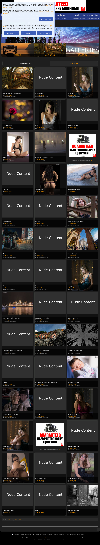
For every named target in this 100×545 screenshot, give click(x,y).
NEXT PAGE (18, 520)
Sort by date (74, 63)
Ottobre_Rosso (8, 95)
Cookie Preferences (51, 537)
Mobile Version (17, 537)
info (91, 160)
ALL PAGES (10, 520)
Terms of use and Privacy (39, 537)
